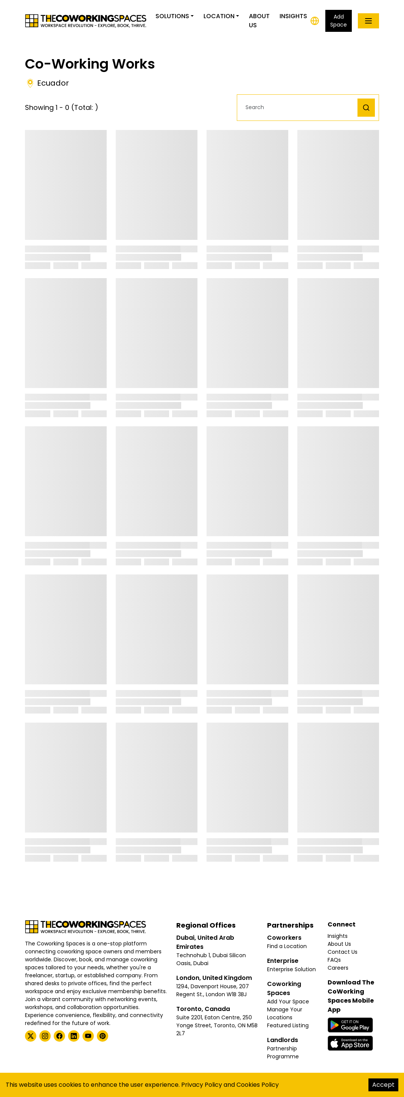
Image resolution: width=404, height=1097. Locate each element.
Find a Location (287, 946)
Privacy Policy (201, 1084)
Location (219, 16)
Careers (338, 968)
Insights (293, 16)
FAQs (334, 960)
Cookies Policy (257, 1084)
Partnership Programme (283, 1052)
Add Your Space (288, 1001)
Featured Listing (288, 1025)
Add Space (338, 20)
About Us (259, 21)
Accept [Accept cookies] (383, 1084)
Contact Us (342, 952)
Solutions (172, 16)
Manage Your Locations (284, 1013)
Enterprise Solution (291, 969)
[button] (299, 107)
